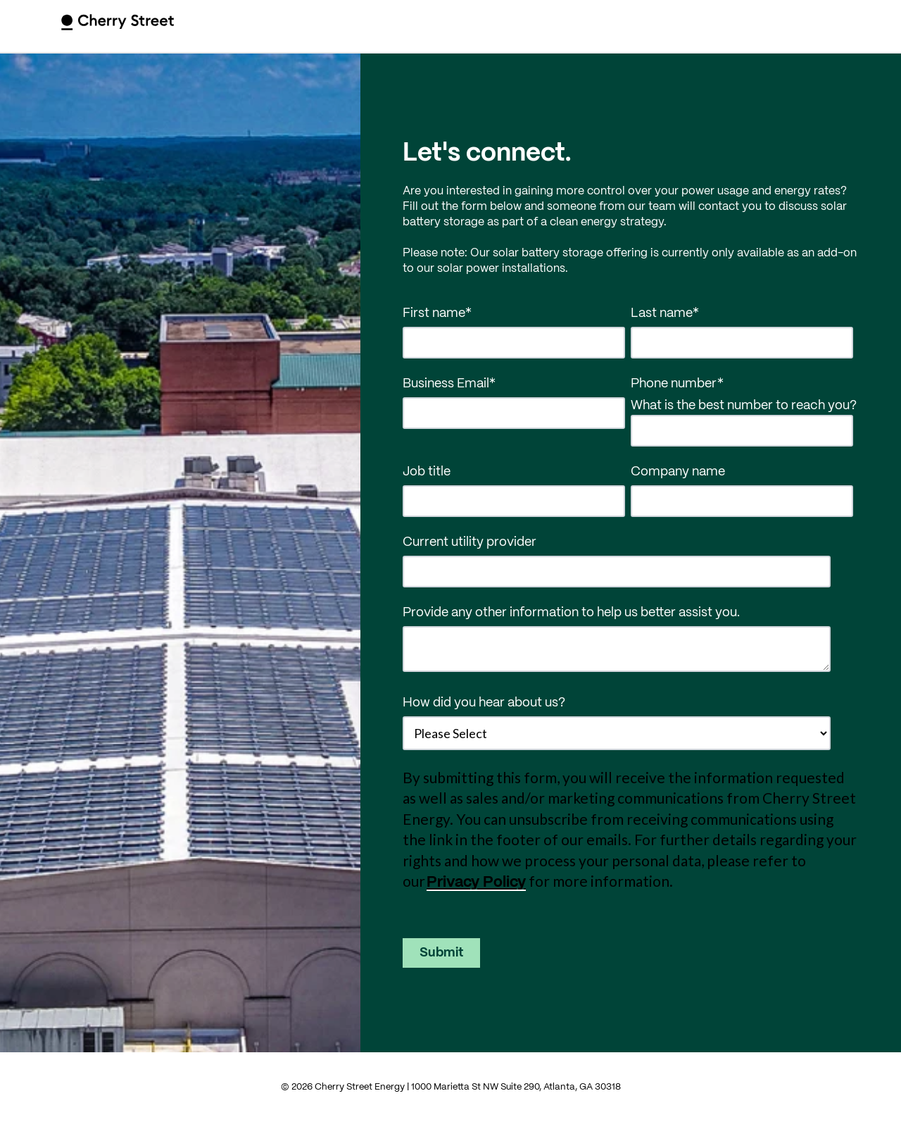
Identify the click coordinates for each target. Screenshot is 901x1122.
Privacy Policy (476, 882)
